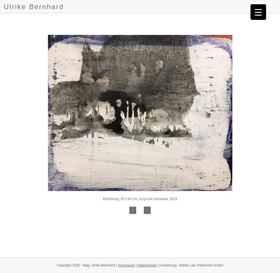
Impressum (126, 265)
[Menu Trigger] (258, 12)
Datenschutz (147, 265)
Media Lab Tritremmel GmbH (201, 265)
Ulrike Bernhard (34, 6)
